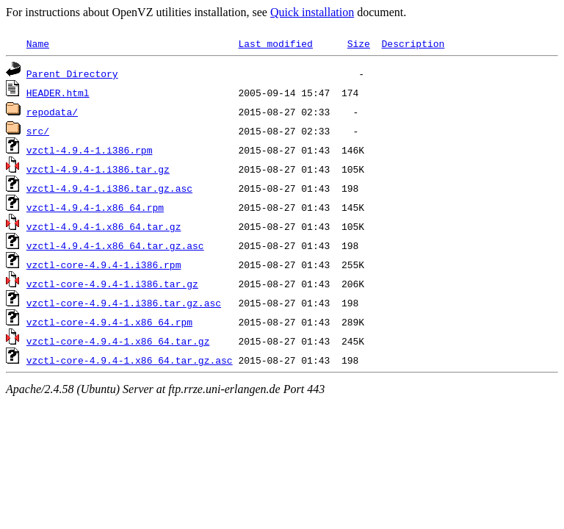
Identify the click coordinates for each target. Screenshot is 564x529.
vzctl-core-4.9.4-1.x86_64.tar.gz (118, 341)
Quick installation (312, 12)
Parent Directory (72, 73)
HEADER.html (58, 92)
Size (358, 43)
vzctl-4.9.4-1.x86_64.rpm (95, 207)
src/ (37, 130)
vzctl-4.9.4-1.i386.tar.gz (98, 169)
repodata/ (52, 111)
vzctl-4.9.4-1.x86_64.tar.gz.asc (115, 245)
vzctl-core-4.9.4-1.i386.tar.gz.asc (123, 302)
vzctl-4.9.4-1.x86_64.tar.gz (103, 226)
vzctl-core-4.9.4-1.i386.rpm (103, 264)
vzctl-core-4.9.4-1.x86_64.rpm (109, 321)
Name (37, 43)
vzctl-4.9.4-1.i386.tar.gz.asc (109, 188)
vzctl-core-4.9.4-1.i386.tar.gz (112, 283)
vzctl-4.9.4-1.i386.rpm (89, 149)
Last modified (275, 43)
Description (412, 43)
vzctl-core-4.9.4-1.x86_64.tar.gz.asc (129, 360)
